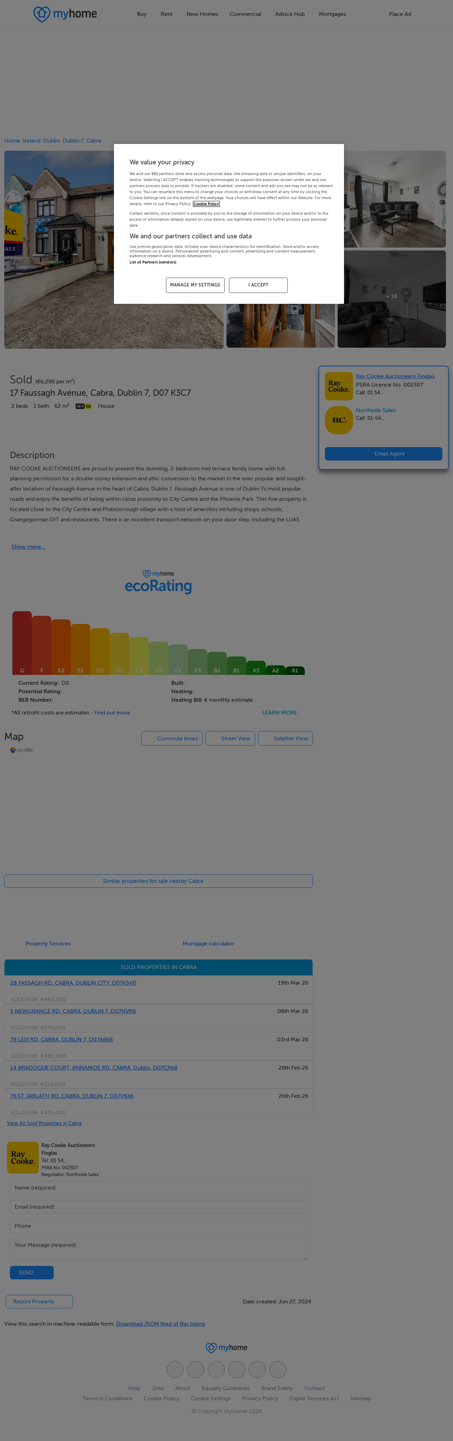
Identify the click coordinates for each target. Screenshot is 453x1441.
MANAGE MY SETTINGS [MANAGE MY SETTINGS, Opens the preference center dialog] (195, 285)
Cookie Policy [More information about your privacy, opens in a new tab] (206, 204)
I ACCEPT (258, 285)
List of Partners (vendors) (153, 262)
